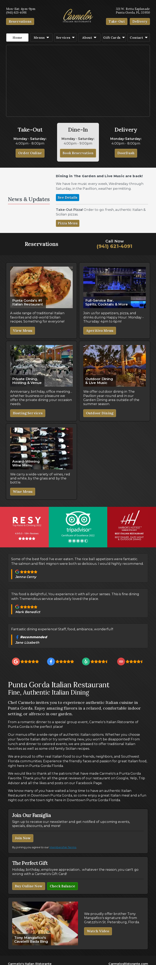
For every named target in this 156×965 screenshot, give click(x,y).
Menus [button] (41, 37)
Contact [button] (138, 37)
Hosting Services (28, 413)
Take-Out (117, 21)
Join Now (23, 838)
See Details (67, 197)
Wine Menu (22, 491)
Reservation (19, 21)
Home (17, 37)
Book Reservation (78, 153)
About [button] (89, 37)
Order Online (30, 153)
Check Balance (62, 886)
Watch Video (98, 931)
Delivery (140, 21)
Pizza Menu (67, 223)
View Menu (22, 330)
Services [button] (65, 37)
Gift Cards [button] (114, 37)
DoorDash (125, 153)
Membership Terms (63, 847)
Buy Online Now (28, 886)
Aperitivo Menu (99, 330)
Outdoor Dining (99, 413)
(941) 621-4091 (114, 246)
